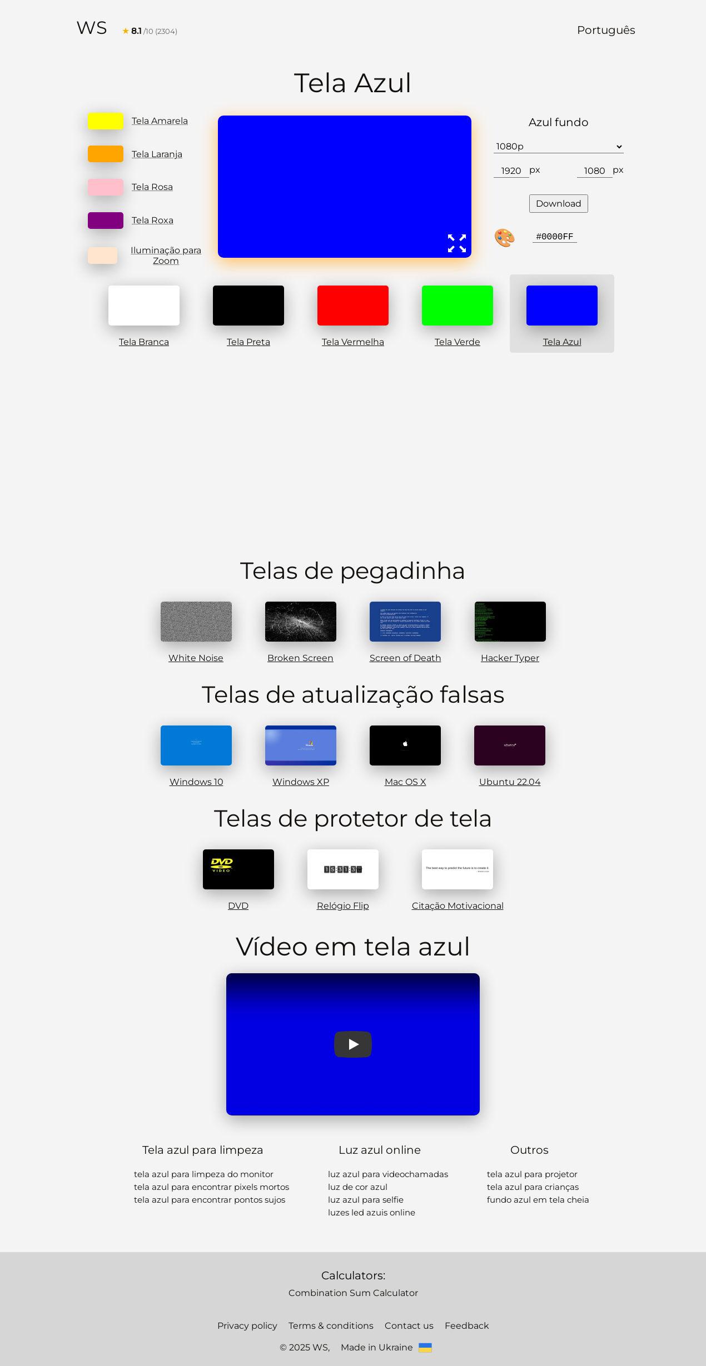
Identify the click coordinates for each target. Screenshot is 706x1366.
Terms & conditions (333, 1310)
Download (558, 201)
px (534, 167)
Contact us (403, 1310)
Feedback (455, 1310)
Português (610, 29)
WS (90, 27)
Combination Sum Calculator (353, 1278)
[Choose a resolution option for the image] (559, 145)
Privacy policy (258, 1310)
